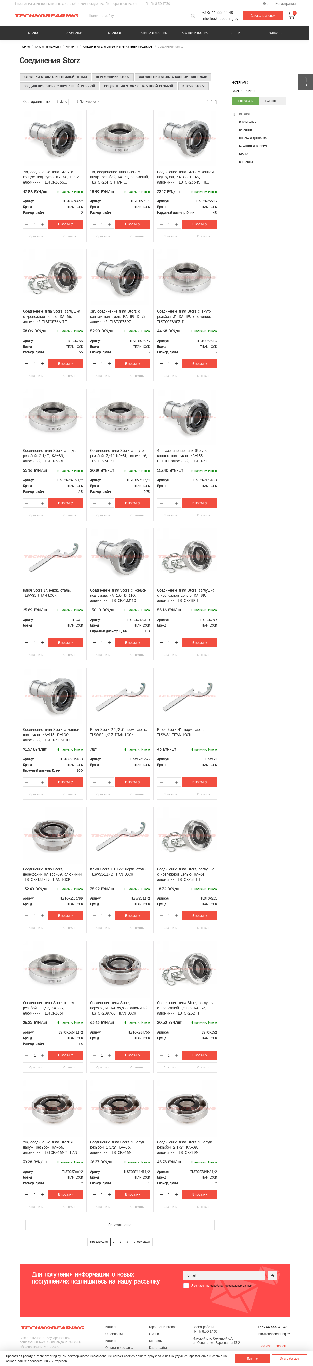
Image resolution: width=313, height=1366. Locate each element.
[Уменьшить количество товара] (27, 224)
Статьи (235, 32)
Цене (62, 101)
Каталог (33, 32)
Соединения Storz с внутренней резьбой (59, 86)
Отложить (69, 236)
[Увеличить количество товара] (43, 224)
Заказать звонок (263, 16)
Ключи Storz (193, 86)
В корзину (65, 224)
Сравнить (36, 236)
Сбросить (272, 101)
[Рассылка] (272, 1275)
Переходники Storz (113, 77)
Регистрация (285, 4)
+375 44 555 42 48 (217, 13)
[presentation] (221, 1300)
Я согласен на (221, 1285)
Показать (245, 101)
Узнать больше (289, 1358)
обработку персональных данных (231, 1285)
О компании (74, 32)
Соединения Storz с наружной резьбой (138, 86)
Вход (266, 4)
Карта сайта (158, 1348)
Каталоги (114, 32)
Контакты (275, 32)
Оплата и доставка (154, 32)
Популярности (88, 101)
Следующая (142, 1241)
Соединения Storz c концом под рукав (173, 77)
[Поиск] (193, 16)
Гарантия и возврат (195, 32)
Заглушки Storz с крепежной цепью (55, 77)
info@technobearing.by (220, 19)
